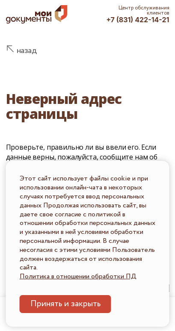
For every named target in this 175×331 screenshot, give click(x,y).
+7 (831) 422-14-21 (137, 19)
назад (27, 50)
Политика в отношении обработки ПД (78, 276)
